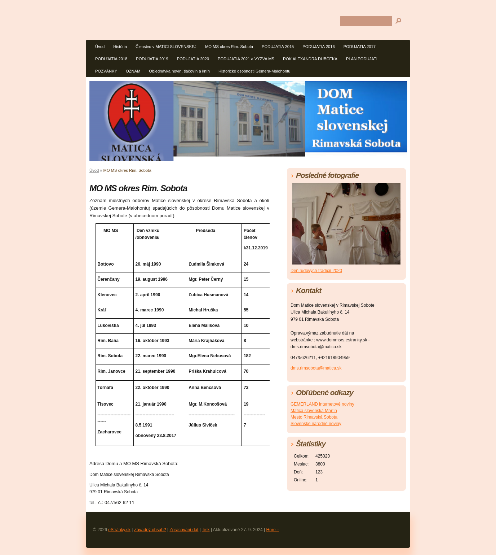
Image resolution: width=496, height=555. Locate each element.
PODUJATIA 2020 (193, 59)
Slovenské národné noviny (316, 423)
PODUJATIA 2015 (278, 46)
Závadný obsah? (150, 529)
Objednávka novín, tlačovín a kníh (179, 71)
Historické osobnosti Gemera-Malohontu (254, 71)
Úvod (100, 46)
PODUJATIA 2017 (360, 46)
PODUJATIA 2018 (111, 59)
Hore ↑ (272, 529)
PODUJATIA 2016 (318, 46)
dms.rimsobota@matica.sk (316, 368)
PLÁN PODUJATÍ (361, 59)
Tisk (206, 529)
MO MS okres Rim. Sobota (229, 46)
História (120, 46)
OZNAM (133, 71)
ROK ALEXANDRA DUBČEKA (310, 59)
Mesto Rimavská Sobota (314, 417)
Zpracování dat (183, 529)
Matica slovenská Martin (314, 410)
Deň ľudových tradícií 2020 (316, 270)
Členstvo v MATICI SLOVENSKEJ (166, 46)
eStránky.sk (119, 529)
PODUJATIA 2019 (152, 59)
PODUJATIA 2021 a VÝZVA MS (246, 59)
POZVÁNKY (106, 71)
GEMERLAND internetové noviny (322, 404)
